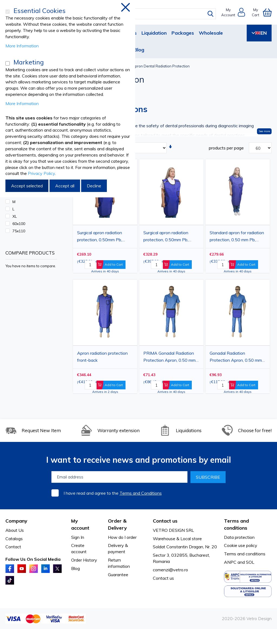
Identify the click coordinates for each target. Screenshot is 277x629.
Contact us (163, 578)
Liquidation (154, 33)
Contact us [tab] (165, 521)
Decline (94, 185)
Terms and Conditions (141, 493)
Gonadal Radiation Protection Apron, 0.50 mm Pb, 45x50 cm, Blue (236, 357)
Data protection (239, 537)
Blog (139, 50)
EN (259, 33)
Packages (183, 33)
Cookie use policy (240, 545)
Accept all (64, 185)
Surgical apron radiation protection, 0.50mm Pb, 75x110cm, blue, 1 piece (167, 237)
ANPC (230, 562)
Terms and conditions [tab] (236, 524)
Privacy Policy (41, 173)
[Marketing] (7, 63)
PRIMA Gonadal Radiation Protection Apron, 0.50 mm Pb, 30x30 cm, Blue (169, 357)
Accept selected (27, 185)
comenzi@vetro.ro (170, 569)
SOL (250, 562)
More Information (22, 45)
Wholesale (211, 33)
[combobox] (142, 13)
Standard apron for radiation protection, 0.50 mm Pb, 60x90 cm (237, 237)
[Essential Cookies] (7, 11)
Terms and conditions (244, 553)
